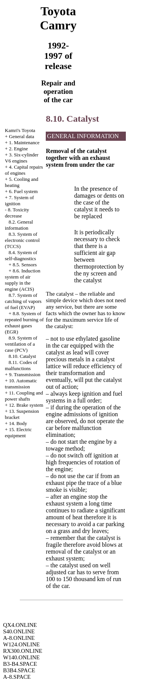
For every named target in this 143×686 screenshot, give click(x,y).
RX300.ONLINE (22, 651)
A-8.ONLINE (19, 638)
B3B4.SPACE (19, 670)
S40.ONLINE (19, 631)
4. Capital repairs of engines (24, 170)
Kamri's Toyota (20, 130)
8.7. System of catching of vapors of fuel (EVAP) (23, 301)
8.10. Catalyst (22, 356)
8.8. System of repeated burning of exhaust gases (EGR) (24, 323)
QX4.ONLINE (20, 625)
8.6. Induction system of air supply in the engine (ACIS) (22, 280)
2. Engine (18, 148)
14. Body (18, 423)
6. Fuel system (23, 191)
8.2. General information (19, 225)
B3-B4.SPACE (20, 664)
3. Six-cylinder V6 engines (22, 158)
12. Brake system (26, 405)
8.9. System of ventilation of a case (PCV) (21, 344)
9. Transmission (24, 374)
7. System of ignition (19, 200)
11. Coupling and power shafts (24, 396)
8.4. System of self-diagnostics (21, 255)
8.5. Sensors (25, 264)
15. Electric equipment (18, 432)
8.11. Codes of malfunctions (21, 365)
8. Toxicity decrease (17, 213)
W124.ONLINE (21, 644)
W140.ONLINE (21, 657)
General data (21, 136)
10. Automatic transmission (21, 384)
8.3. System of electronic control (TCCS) (22, 240)
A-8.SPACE (17, 677)
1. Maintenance (24, 142)
